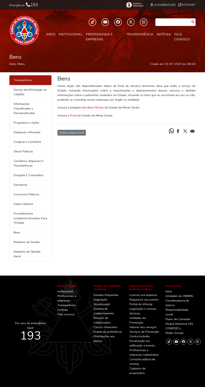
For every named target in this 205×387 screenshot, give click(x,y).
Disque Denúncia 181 (179, 324)
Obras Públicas (23, 151)
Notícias (164, 34)
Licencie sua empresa (143, 295)
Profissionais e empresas (99, 37)
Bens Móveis (95, 107)
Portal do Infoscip (141, 304)
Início (50, 34)
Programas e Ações (26, 123)
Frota (73, 115)
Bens (21, 64)
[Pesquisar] (193, 22)
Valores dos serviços (143, 327)
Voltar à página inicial (71, 132)
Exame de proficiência (107, 332)
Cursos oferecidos (105, 327)
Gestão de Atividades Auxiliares (107, 287)
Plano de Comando (178, 319)
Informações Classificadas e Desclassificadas (24, 108)
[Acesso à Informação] (135, 5)
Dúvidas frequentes (106, 295)
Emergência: (23, 5)
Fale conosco (182, 37)
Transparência (139, 34)
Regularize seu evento (144, 300)
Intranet (187, 5)
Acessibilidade (163, 5)
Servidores (20, 185)
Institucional (70, 34)
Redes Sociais (175, 333)
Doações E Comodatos (28, 175)
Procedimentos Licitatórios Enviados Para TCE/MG (30, 218)
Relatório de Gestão (27, 242)
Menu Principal (66, 286)
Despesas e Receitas (27, 132)
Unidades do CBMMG (179, 296)
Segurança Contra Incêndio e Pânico (141, 287)
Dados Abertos (23, 204)
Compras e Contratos (27, 142)
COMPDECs (173, 328)
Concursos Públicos (26, 194)
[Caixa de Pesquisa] (172, 20)
